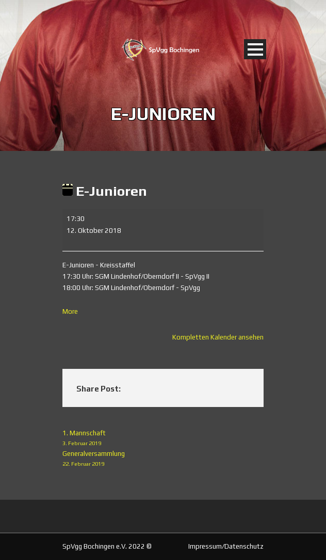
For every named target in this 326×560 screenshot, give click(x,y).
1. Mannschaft (163, 438)
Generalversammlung (163, 459)
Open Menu (255, 49)
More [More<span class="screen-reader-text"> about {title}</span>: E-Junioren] (70, 311)
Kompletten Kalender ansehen (218, 337)
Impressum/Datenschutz (226, 546)
